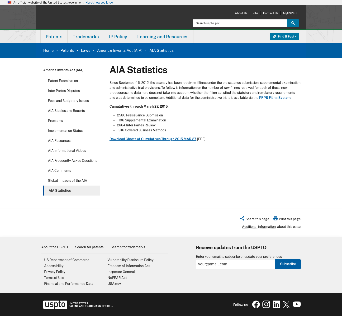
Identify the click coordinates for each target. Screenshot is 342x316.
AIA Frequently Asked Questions (72, 161)
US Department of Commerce (66, 260)
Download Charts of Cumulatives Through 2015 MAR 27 (152, 139)
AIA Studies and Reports (66, 111)
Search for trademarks (128, 247)
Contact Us (270, 13)
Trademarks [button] (86, 36)
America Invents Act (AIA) (119, 50)
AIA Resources (59, 141)
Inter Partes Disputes (64, 91)
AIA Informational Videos (67, 151)
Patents (67, 50)
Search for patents (89, 247)
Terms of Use (54, 278)
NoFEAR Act (117, 278)
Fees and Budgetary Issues (68, 101)
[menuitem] (54, 36)
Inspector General (121, 272)
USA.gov (114, 284)
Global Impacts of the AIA (67, 180)
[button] (254, 220)
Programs (55, 121)
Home (48, 50)
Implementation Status (65, 131)
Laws (85, 50)
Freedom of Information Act (129, 266)
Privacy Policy (54, 272)
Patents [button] (54, 36)
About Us (241, 13)
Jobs (255, 13)
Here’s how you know (101, 2)
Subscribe (288, 264)
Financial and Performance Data (68, 284)
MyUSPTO (290, 13)
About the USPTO (54, 247)
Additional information (259, 227)
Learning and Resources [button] (163, 36)
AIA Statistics (60, 190)
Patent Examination (63, 81)
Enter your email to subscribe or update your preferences (239, 257)
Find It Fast (283, 36)
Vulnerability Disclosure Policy (130, 260)
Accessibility (53, 266)
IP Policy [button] (118, 36)
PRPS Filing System (274, 98)
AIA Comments (59, 170)
